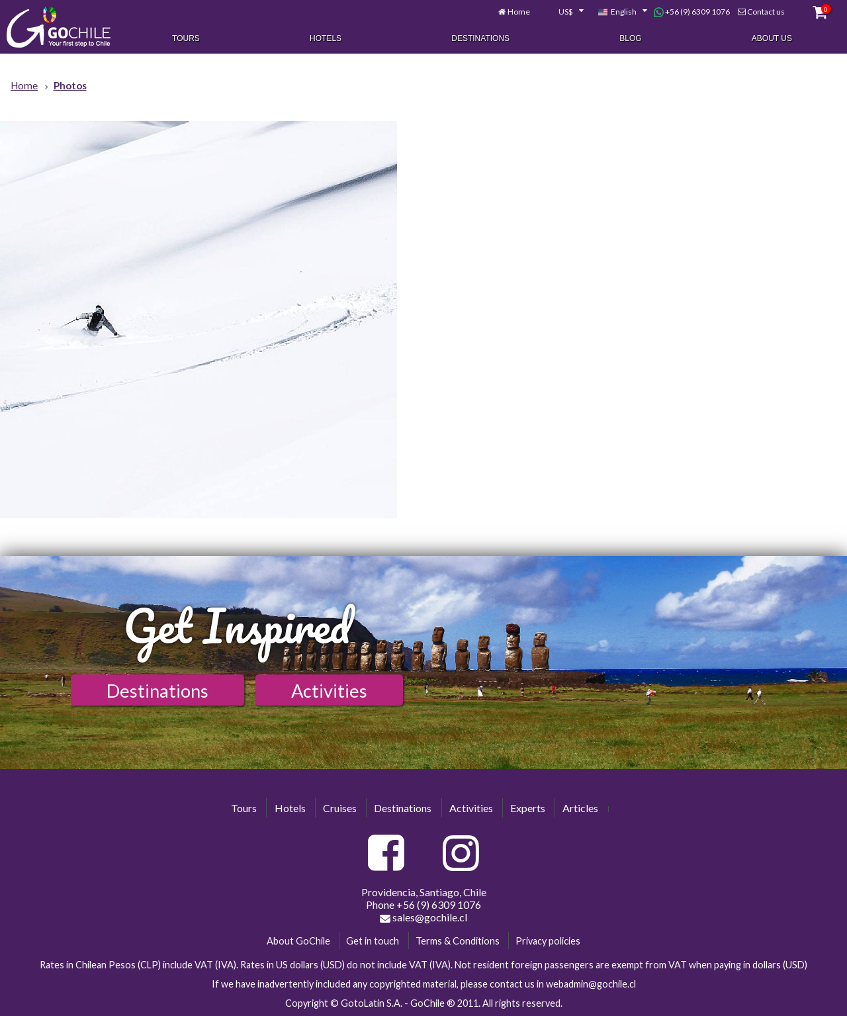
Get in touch (372, 941)
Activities (329, 691)
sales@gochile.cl (423, 917)
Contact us (766, 12)
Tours (186, 38)
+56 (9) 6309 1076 (692, 12)
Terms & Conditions (458, 941)
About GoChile (298, 941)
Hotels (325, 38)
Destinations (480, 38)
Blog (630, 38)
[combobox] (564, 12)
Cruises (340, 808)
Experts (527, 808)
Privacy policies (547, 941)
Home (519, 12)
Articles (580, 808)
